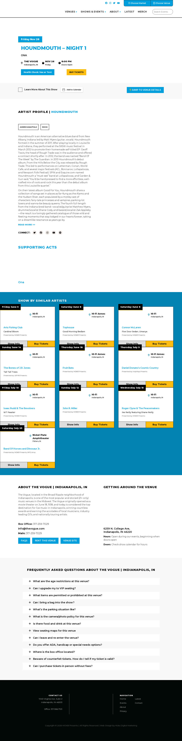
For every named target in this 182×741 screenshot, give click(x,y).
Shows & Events (92, 11)
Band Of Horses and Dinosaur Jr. (22, 448)
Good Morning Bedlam (74, 331)
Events (123, 703)
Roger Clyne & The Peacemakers (140, 408)
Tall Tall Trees (11, 372)
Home (123, 699)
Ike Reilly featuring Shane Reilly (138, 412)
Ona (24, 55)
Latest (129, 11)
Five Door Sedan (130, 331)
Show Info (14, 343)
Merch (142, 11)
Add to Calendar (71, 89)
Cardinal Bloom (11, 331)
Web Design (106, 725)
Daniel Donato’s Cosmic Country (140, 368)
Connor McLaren (131, 327)
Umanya (143, 331)
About (114, 11)
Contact (138, 703)
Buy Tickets (76, 72)
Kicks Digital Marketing (126, 725)
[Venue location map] (134, 508)
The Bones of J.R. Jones (17, 368)
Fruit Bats (68, 368)
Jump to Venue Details (145, 90)
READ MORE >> (26, 224)
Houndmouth (64, 112)
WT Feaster (9, 412)
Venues (70, 11)
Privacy (123, 711)
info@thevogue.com (31, 528)
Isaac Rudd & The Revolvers (19, 408)
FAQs (24, 540)
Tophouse (68, 327)
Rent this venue (45, 540)
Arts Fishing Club (13, 327)
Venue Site (70, 540)
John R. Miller (70, 408)
